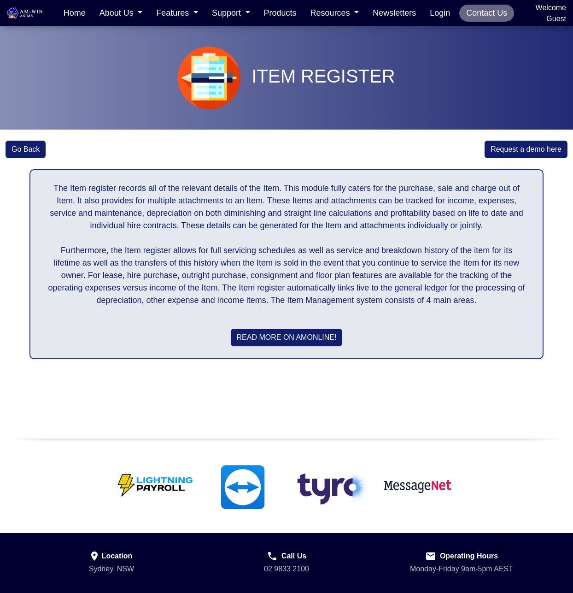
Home (75, 13)
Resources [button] (331, 13)
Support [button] (227, 13)
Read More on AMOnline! (287, 337)
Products (280, 13)
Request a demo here (526, 149)
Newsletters (394, 13)
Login (440, 13)
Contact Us (486, 13)
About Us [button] (117, 13)
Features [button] (173, 13)
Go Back (26, 149)
